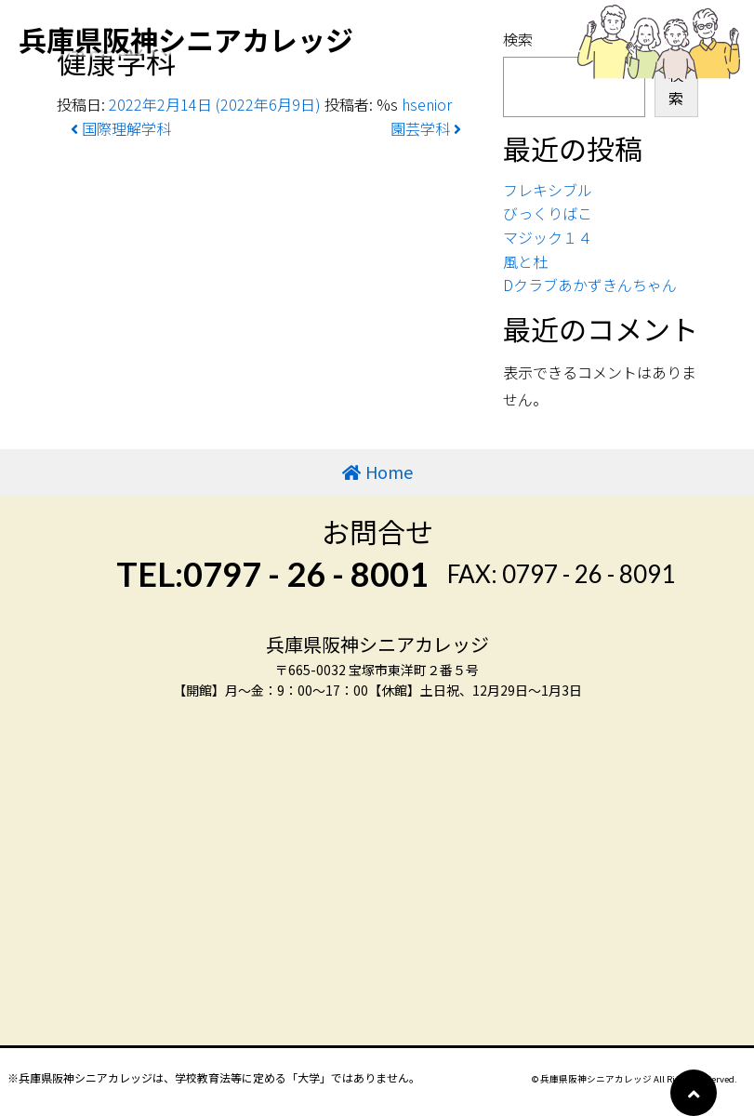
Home (389, 471)
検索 (675, 86)
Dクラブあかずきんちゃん (590, 284)
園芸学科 (425, 128)
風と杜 (525, 261)
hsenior (427, 104)
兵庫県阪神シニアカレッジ (186, 39)
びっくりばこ (547, 213)
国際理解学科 (121, 128)
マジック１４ (547, 237)
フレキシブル (547, 190)
